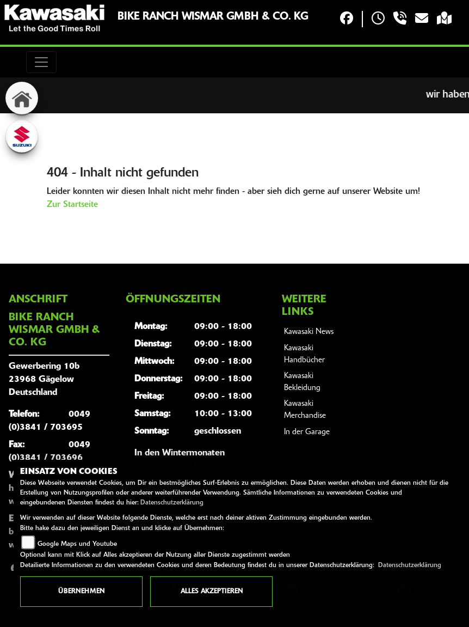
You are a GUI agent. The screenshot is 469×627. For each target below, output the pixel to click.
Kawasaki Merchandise (305, 410)
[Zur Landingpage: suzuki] (21, 136)
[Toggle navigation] (41, 62)
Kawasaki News (309, 332)
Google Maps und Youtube (77, 544)
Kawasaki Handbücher (304, 354)
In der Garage (307, 432)
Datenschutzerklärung (171, 503)
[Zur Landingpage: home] (21, 98)
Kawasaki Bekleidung (302, 382)
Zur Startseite (72, 204)
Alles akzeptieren (212, 591)
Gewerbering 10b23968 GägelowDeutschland (44, 379)
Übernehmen (81, 591)
